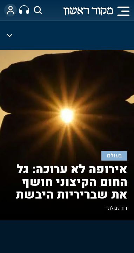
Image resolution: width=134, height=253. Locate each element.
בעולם (114, 156)
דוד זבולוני (116, 208)
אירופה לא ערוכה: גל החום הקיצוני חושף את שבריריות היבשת (71, 182)
